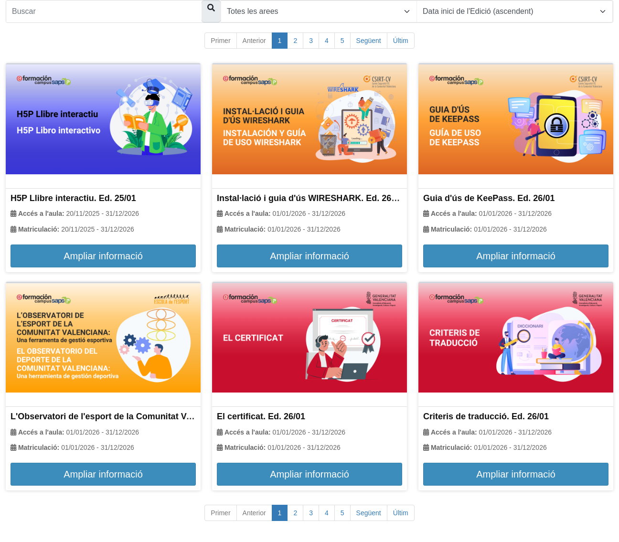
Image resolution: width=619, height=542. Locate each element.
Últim (400, 40)
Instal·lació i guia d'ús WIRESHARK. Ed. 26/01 (310, 198)
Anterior (254, 40)
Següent (368, 40)
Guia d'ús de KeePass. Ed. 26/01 (489, 198)
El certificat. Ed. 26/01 (261, 416)
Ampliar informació (103, 256)
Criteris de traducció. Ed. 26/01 (486, 416)
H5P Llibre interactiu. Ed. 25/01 (73, 198)
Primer (220, 40)
